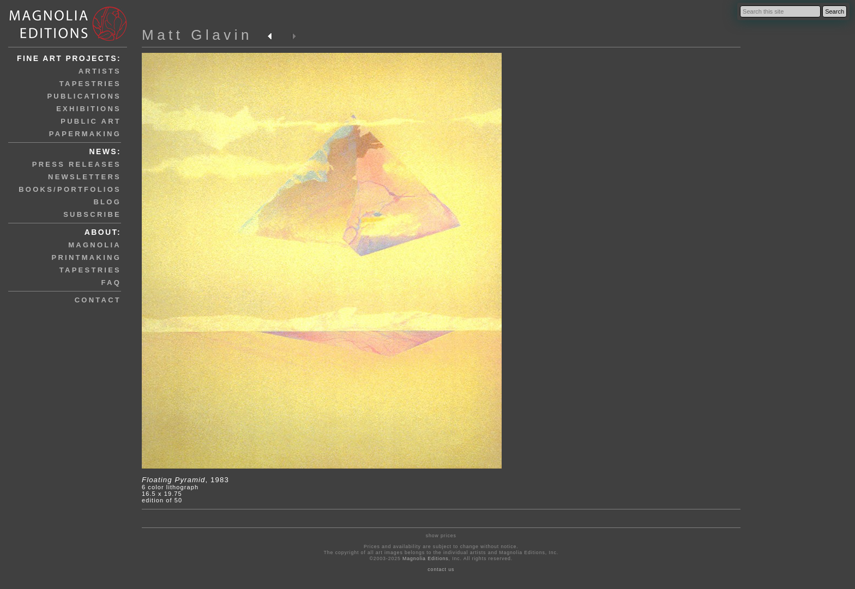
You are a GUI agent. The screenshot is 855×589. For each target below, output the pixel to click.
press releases (76, 164)
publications (84, 96)
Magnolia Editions (425, 558)
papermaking (85, 134)
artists (100, 71)
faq (111, 282)
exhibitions (88, 109)
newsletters (84, 177)
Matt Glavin (197, 35)
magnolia (94, 245)
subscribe (92, 214)
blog (107, 202)
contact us (441, 569)
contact (98, 300)
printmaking (86, 257)
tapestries (90, 84)
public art (91, 121)
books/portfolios (70, 189)
